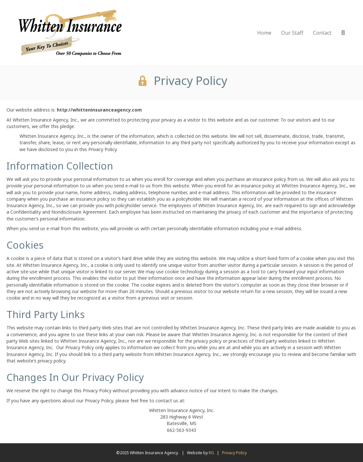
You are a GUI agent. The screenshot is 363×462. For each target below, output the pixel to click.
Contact (322, 32)
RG (211, 453)
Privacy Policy (234, 453)
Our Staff (292, 32)
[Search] (340, 32)
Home (264, 32)
